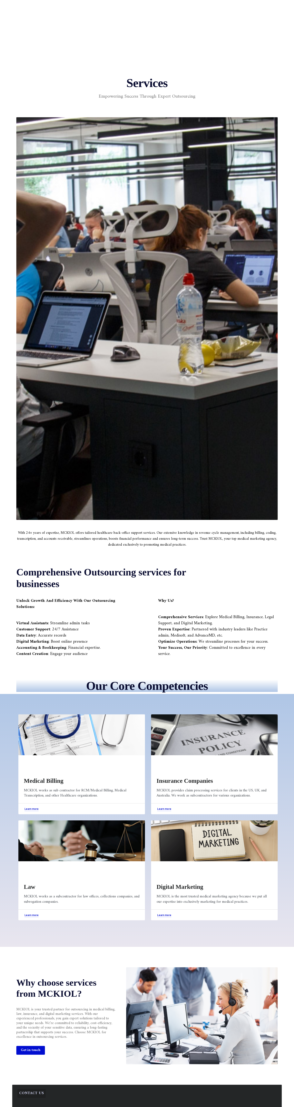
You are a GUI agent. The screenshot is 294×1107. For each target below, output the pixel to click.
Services (107, 7)
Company (131, 7)
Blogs (152, 7)
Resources (173, 7)
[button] (236, 5)
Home (86, 7)
